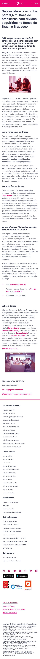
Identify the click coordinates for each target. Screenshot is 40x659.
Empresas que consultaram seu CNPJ (15, 541)
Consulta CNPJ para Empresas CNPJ (15, 545)
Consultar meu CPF (9, 410)
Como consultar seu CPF (11, 525)
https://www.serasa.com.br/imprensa (16, 394)
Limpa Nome (7, 196)
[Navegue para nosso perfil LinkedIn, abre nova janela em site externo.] (31, 571)
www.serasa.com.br (18, 285)
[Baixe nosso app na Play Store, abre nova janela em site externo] (22, 577)
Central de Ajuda (8, 509)
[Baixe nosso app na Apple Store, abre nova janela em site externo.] (8, 577)
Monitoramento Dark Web (11, 427)
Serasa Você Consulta (10, 483)
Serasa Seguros (8, 489)
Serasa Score (13, 328)
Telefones (6, 505)
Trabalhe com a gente (10, 612)
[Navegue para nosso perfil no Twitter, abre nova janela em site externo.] (20, 571)
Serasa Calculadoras (9, 473)
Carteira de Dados (8, 493)
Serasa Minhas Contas (10, 486)
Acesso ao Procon (9, 606)
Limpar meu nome (9, 413)
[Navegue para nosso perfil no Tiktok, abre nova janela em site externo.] (9, 571)
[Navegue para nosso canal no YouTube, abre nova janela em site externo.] (15, 571)
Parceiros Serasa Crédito (11, 433)
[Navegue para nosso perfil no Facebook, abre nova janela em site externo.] (25, 571)
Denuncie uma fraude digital (12, 512)
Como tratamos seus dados (12, 447)
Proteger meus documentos (12, 531)
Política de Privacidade (10, 603)
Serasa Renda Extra (9, 476)
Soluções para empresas (11, 440)
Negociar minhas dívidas (11, 420)
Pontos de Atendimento (10, 502)
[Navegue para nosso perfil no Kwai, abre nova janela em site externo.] (36, 571)
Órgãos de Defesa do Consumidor (14, 609)
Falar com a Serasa (9, 430)
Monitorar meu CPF (9, 423)
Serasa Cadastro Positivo (11, 469)
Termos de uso (7, 548)
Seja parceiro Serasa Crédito (12, 561)
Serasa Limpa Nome (10, 331)
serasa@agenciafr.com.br (12, 390)
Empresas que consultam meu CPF (14, 538)
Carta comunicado (9, 535)
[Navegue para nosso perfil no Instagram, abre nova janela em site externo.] (4, 571)
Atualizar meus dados (10, 437)
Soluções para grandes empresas (14, 443)
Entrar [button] (34, 3)
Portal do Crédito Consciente (12, 528)
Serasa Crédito (22, 333)
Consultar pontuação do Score (13, 417)
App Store (17, 291)
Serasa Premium (18, 336)
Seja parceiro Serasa (9, 557)
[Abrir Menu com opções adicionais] (5, 3)
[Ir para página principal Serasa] (20, 3)
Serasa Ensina (7, 479)
